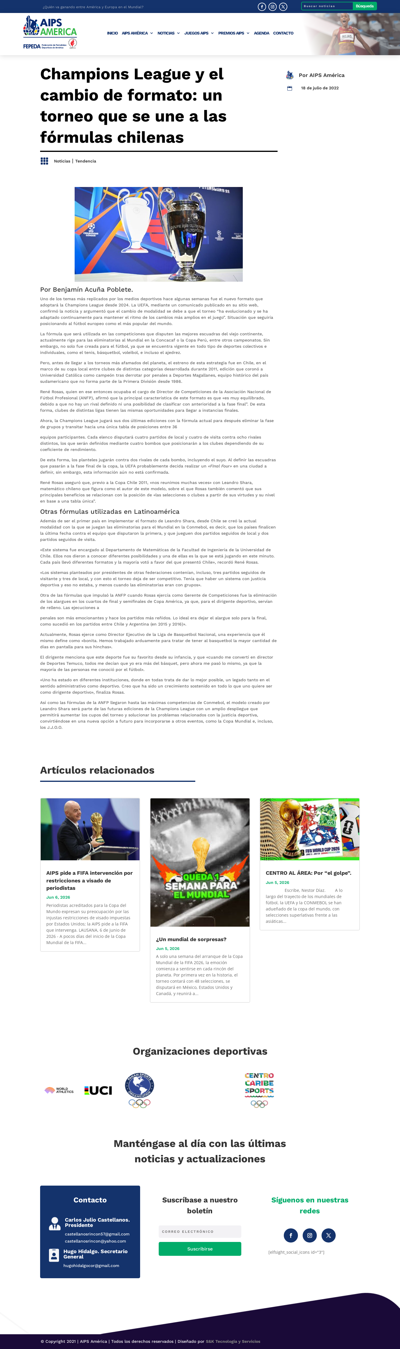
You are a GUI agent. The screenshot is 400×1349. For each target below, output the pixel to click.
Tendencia (85, 161)
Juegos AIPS (196, 33)
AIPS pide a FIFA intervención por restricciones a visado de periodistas (89, 880)
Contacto (283, 33)
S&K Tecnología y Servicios (233, 1341)
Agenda (261, 33)
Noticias (166, 33)
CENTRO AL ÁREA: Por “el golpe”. (308, 873)
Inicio (112, 33)
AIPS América (134, 33)
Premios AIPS (231, 33)
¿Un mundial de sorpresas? (191, 939)
